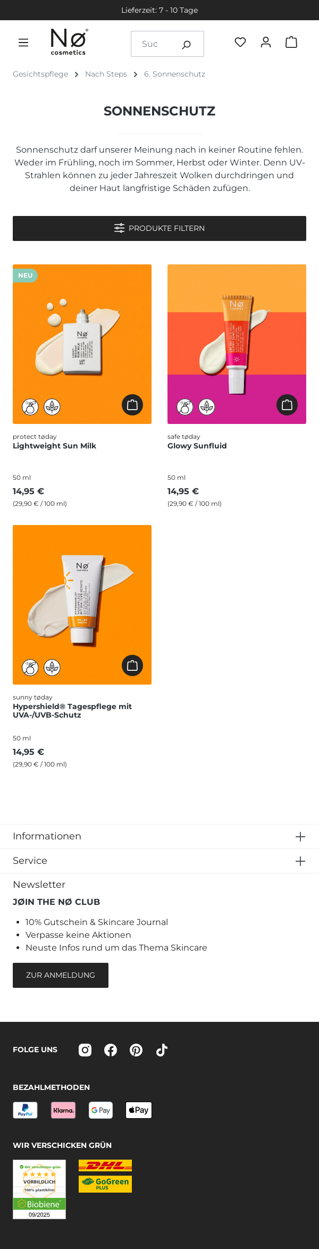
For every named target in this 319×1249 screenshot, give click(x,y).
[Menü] (25, 44)
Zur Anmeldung (60, 975)
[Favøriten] (242, 44)
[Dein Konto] (268, 44)
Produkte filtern (159, 228)
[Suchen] (186, 44)
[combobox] (150, 44)
